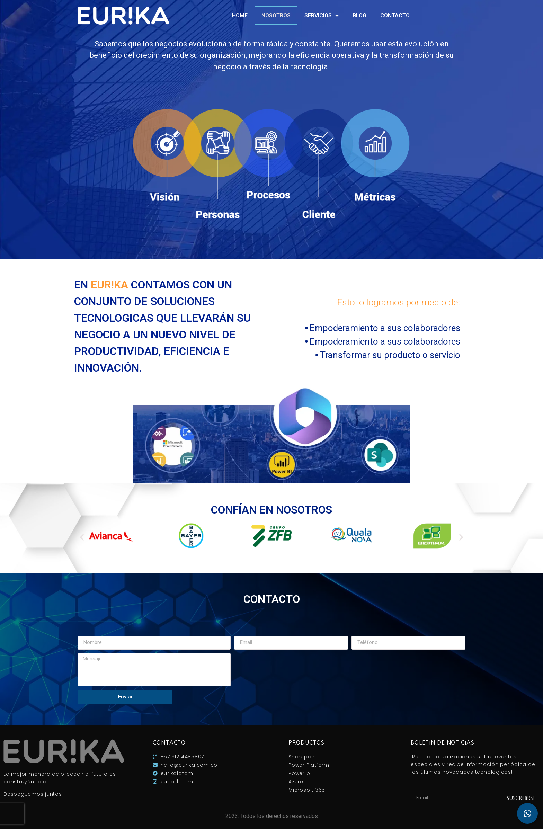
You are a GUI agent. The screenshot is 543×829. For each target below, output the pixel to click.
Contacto (395, 15)
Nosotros (276, 15)
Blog (359, 15)
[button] (82, 537)
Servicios (321, 15)
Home (240, 15)
